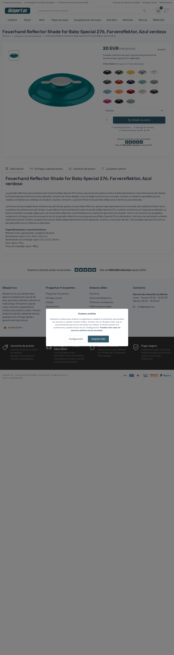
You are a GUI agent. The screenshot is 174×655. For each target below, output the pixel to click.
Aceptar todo (98, 339)
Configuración (76, 339)
